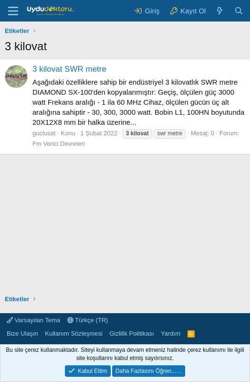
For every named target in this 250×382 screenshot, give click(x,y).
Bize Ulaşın (22, 333)
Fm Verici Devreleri (58, 143)
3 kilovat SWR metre (69, 69)
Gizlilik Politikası (131, 333)
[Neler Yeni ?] (219, 11)
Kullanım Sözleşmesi (74, 333)
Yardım (170, 333)
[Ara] (238, 11)
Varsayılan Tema (33, 320)
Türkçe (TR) (87, 320)
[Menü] (13, 11)
